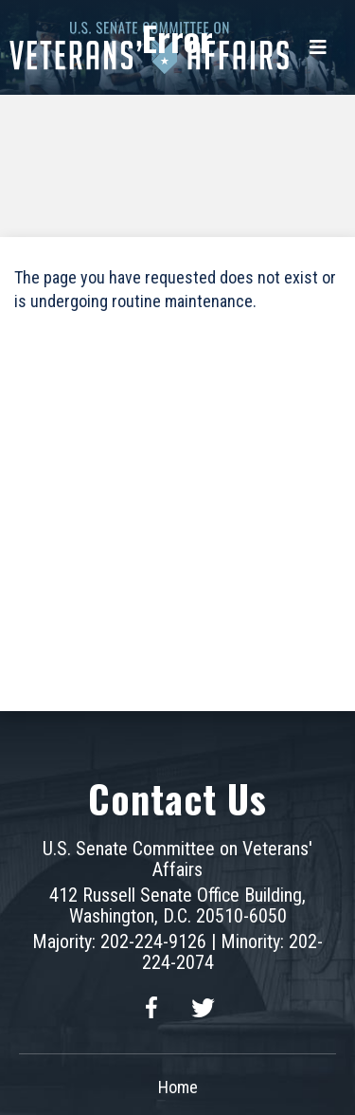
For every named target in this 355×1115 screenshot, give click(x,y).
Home (178, 1087)
